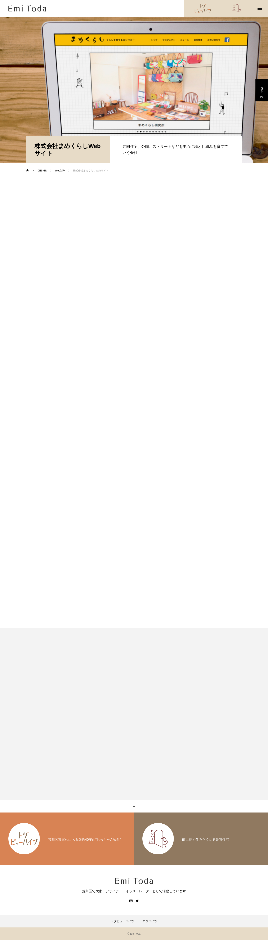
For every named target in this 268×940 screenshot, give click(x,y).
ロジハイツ (150, 921)
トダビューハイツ (122, 921)
